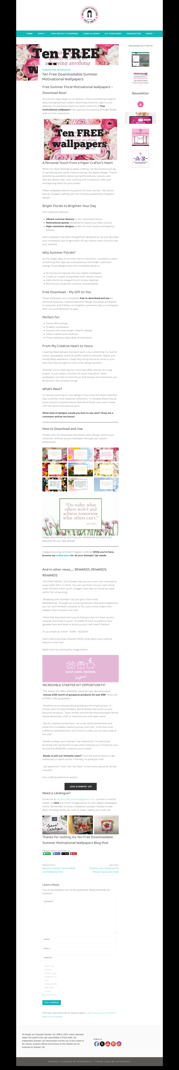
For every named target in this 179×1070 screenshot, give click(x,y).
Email (47, 948)
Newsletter (134, 33)
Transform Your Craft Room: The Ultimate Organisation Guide (100, 868)
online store (63, 555)
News (149, 33)
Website (48, 958)
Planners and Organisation (56, 70)
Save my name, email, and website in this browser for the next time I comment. (51, 980)
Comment (48, 902)
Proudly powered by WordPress (69, 1061)
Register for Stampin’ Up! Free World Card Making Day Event (60, 868)
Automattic (122, 1061)
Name (47, 939)
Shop (41, 33)
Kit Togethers (113, 33)
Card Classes (91, 33)
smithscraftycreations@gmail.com (76, 799)
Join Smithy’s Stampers (64, 33)
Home (30, 33)
